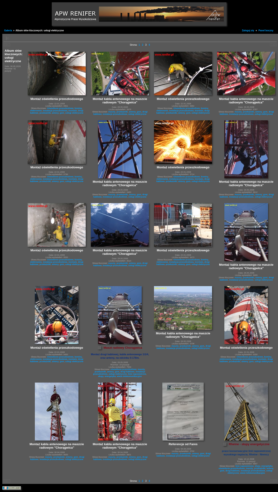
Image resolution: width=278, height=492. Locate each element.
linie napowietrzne (137, 374)
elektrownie (36, 110)
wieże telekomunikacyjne (129, 376)
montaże (73, 110)
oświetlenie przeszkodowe (124, 369)
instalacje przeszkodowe (115, 114)
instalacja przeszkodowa (55, 110)
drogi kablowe (128, 372)
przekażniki (45, 113)
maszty (111, 112)
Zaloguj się (248, 30)
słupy (101, 376)
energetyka (110, 376)
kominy (78, 108)
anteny (55, 113)
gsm (62, 113)
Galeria (8, 30)
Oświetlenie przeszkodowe (60, 108)
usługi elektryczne (74, 113)
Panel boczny (265, 30)
